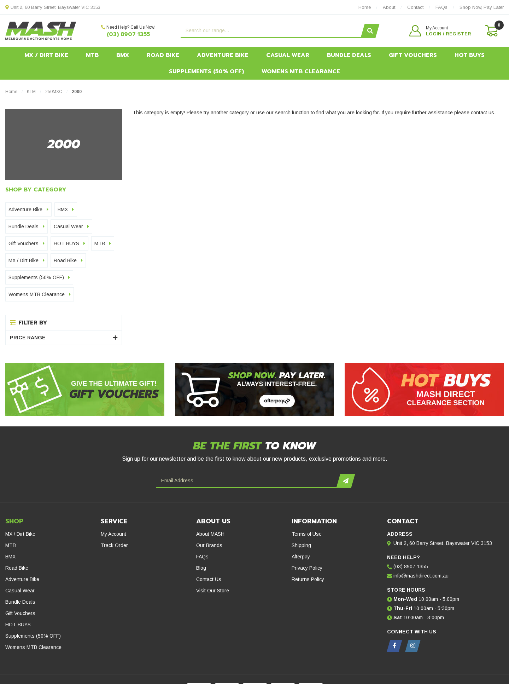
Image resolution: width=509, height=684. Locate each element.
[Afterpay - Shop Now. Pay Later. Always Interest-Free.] (254, 389)
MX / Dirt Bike (46, 55)
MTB (92, 55)
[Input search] (272, 31)
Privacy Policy (307, 568)
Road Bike (163, 55)
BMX (122, 55)
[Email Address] (247, 481)
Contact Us (208, 579)
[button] (440, 31)
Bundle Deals (349, 55)
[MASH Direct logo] (40, 30)
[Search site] (370, 31)
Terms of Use (307, 534)
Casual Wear (287, 55)
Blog (201, 568)
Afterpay (301, 556)
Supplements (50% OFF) (206, 71)
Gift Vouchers (413, 55)
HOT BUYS (470, 55)
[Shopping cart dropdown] (491, 31)
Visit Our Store (212, 590)
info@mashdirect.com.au (421, 576)
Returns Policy (308, 579)
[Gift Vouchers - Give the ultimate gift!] (84, 389)
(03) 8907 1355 (128, 34)
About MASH (210, 534)
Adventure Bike (222, 55)
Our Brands (209, 545)
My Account (113, 534)
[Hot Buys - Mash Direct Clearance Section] (424, 389)
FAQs (202, 556)
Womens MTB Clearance (301, 71)
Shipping (301, 545)
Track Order (114, 545)
